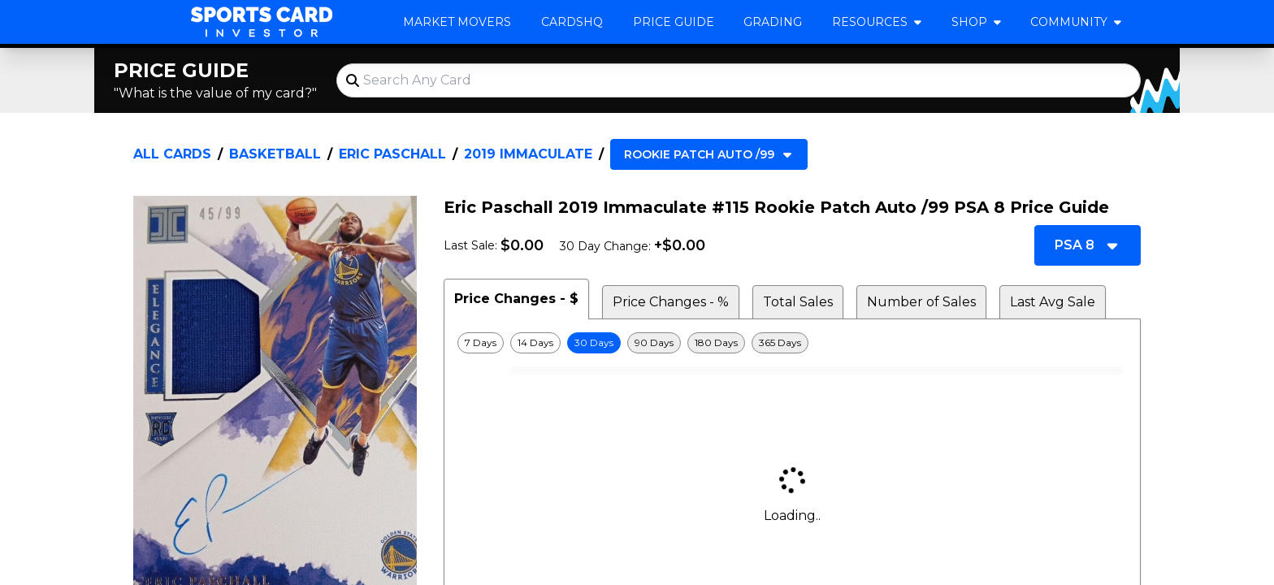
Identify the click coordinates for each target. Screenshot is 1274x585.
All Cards (172, 154)
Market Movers (457, 22)
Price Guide (673, 22)
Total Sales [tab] (798, 302)
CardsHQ (572, 22)
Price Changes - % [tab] (671, 302)
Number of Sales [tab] (921, 302)
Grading (772, 22)
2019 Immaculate (528, 154)
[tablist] (792, 299)
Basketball (275, 154)
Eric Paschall (392, 154)
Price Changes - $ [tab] (516, 298)
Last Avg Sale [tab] (1052, 302)
